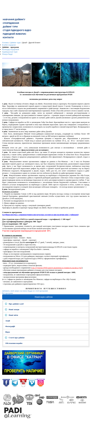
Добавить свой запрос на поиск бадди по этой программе (25, 291)
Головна (5, 42)
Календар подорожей (10, 49)
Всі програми (7, 293)
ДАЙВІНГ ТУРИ (10, 27)
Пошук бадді (7, 54)
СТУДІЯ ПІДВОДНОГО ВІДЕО (17, 30)
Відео (7, 332)
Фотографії (10, 326)
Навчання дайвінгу (14, 19)
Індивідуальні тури (9, 52)
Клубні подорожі (9, 45)
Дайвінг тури (15, 42)
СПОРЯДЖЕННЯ (11, 23)
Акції (7, 321)
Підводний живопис (14, 34)
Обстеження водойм (13, 343)
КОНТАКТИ (8, 37)
